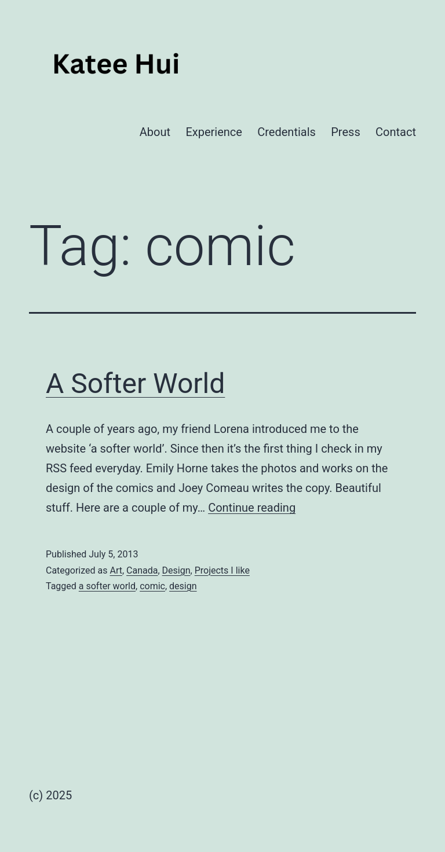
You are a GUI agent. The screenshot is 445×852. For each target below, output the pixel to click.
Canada (142, 570)
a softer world (107, 586)
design (182, 586)
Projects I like (222, 570)
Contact (395, 132)
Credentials (286, 132)
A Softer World (135, 383)
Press (345, 132)
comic (152, 586)
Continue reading (252, 508)
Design (176, 570)
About (155, 132)
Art (116, 570)
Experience (213, 132)
